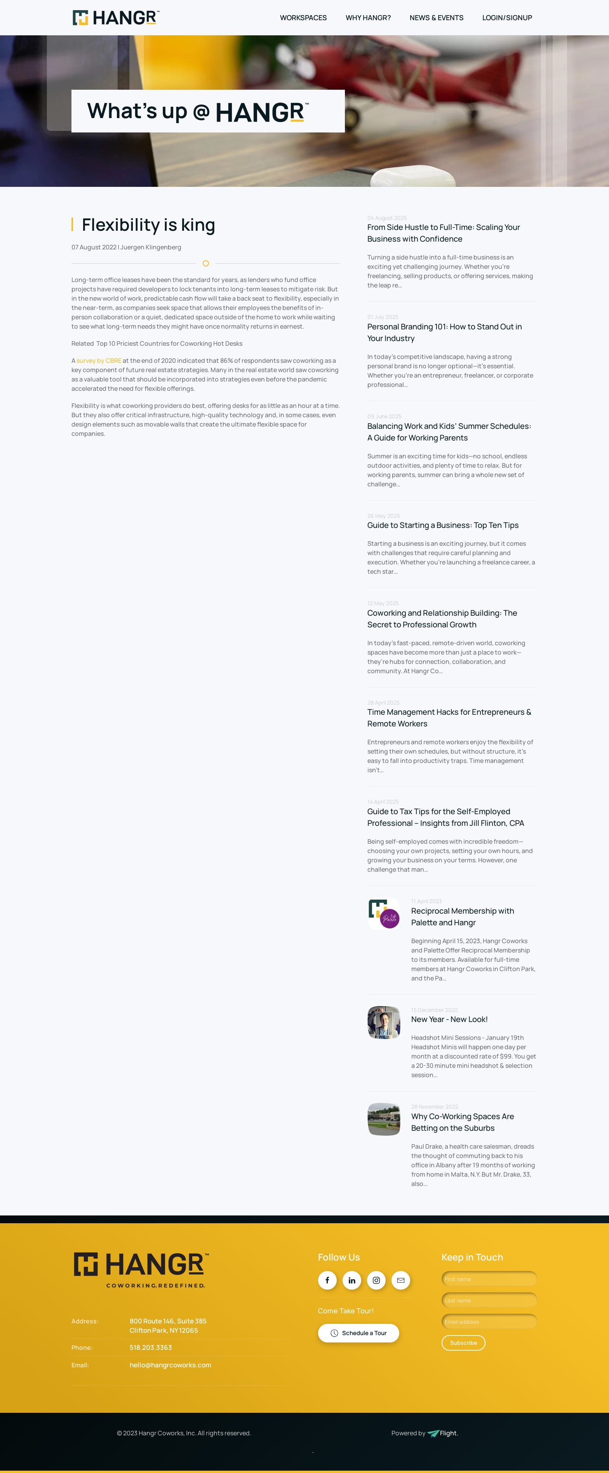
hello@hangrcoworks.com (170, 1364)
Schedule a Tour (359, 1333)
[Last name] (490, 1300)
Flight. (449, 1433)
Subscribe (463, 1342)
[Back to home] (117, 17)
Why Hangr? (368, 17)
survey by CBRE (99, 360)
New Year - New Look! (449, 1019)
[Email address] (490, 1321)
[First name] (490, 1279)
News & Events (437, 17)
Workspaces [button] (303, 17)
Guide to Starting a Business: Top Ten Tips (443, 525)
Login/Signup (507, 17)
